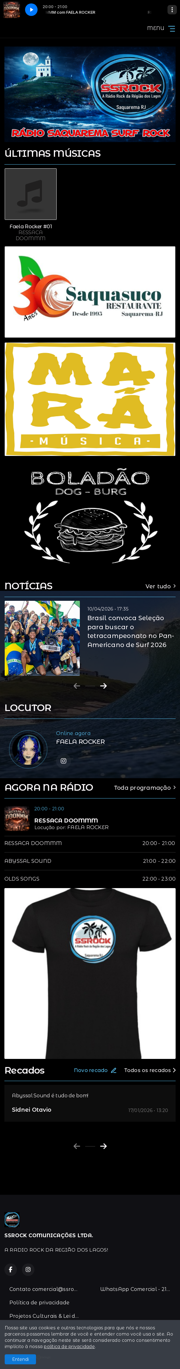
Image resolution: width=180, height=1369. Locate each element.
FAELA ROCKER (88, 827)
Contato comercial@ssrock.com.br (47, 1289)
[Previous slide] (77, 686)
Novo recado (95, 1070)
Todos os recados (150, 1070)
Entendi (20, 1359)
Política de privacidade (39, 1303)
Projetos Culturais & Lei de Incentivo (47, 1316)
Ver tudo (161, 586)
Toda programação (145, 787)
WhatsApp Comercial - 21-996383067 (138, 1289)
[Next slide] (103, 686)
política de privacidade (69, 1346)
